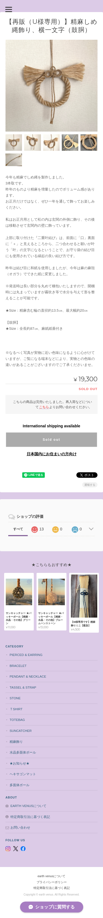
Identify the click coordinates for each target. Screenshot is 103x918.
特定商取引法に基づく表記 (30, 816)
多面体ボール (19, 785)
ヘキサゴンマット (23, 774)
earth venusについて (28, 806)
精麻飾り (16, 741)
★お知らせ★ (19, 763)
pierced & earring (26, 654)
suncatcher (21, 730)
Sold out (51, 440)
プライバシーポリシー (52, 882)
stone (15, 698)
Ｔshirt (16, 709)
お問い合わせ (20, 827)
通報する (89, 484)
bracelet (18, 665)
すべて (18, 529)
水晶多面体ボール (23, 752)
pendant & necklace (28, 676)
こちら (44, 407)
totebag (17, 719)
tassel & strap (23, 687)
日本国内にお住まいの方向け (52, 454)
